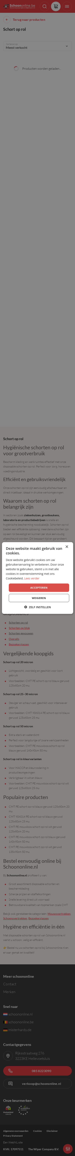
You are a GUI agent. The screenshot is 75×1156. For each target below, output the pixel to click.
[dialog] (37, 578)
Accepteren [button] (38, 587)
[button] (37, 607)
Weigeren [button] (39, 598)
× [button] (66, 546)
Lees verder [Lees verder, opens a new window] (31, 578)
